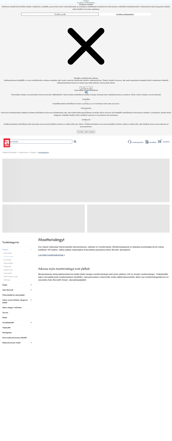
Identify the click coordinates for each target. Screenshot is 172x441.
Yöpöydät (6, 327)
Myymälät (40, 148)
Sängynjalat (7, 266)
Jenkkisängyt (8, 253)
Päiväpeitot (7, 332)
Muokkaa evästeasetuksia (125, 14)
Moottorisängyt (43, 152)
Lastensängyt (8, 273)
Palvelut (53, 148)
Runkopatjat (7, 260)
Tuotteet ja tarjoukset (22, 148)
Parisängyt (7, 280)
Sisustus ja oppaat (66, 148)
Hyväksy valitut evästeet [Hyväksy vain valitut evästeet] (86, 131)
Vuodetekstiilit (8, 322)
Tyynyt (5, 312)
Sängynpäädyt (8, 263)
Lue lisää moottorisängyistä (51, 255)
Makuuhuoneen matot (11, 342)
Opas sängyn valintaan (12, 307)
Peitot (4, 317)
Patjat (4, 285)
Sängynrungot (8, 270)
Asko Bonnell (7, 290)
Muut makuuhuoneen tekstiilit (14, 337)
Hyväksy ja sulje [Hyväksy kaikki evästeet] (60, 14)
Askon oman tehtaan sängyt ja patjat (15, 301)
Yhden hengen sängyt (11, 276)
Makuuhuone (23, 152)
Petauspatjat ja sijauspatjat (13, 295)
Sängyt (33, 152)
